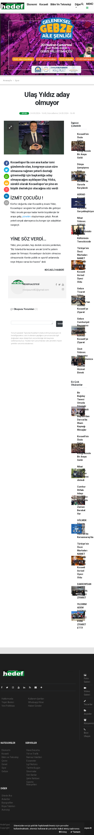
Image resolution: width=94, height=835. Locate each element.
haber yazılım (6, 831)
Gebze (5, 771)
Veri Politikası (8, 705)
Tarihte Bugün (33, 768)
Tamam (75, 832)
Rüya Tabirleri (8, 806)
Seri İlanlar (31, 775)
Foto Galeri (87, 678)
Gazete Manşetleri (31, 783)
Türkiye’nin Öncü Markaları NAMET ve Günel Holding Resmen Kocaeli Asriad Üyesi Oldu (83, 265)
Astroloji (6, 809)
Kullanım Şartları (36, 698)
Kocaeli (43, 4)
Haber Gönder (35, 705)
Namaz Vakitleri (34, 757)
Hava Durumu (33, 750)
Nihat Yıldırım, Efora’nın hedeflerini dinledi (82, 473)
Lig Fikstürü (31, 764)
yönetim (26, 216)
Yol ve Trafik (32, 753)
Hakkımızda (7, 698)
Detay (63, 832)
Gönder (60, 323)
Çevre (4, 760)
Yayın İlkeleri (8, 702)
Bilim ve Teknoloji (60, 4)
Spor (17, 80)
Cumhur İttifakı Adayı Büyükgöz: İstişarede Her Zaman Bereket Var (82, 500)
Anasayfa (7, 80)
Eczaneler (31, 760)
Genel (4, 764)
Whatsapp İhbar (36, 702)
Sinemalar (31, 771)
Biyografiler (7, 802)
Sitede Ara (7, 795)
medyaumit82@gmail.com (36, 290)
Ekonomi (32, 4)
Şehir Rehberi (33, 778)
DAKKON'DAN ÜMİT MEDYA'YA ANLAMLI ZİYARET (84, 591)
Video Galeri (87, 691)
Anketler (6, 799)
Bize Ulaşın (87, 732)
